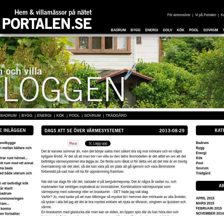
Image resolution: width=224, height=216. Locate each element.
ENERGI (45, 115)
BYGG (27, 115)
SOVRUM (93, 115)
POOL (74, 115)
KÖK (60, 115)
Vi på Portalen (205, 15)
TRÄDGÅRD (116, 115)
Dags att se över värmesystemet (84, 131)
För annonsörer (179, 15)
